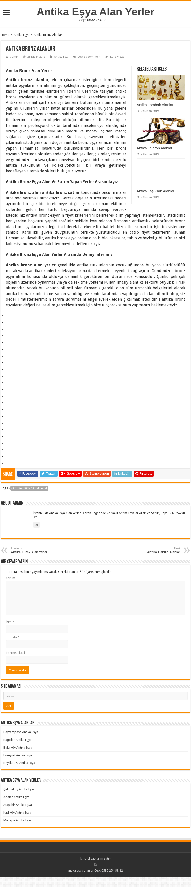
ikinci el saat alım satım (96, 858)
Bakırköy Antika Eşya (17, 747)
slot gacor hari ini (7, 353)
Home (5, 35)
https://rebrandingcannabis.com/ (9, 460)
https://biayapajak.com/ (8, 440)
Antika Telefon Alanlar (154, 148)
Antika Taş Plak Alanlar (155, 191)
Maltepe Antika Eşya (17, 820)
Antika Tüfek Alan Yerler (36, 550)
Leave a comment (89, 56)
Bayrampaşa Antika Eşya (20, 732)
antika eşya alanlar (80, 870)
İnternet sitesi (15, 653)
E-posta (12, 637)
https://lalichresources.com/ (9, 373)
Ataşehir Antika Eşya (17, 805)
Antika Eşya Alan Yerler (95, 12)
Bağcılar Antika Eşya (17, 740)
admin (14, 56)
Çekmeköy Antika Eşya (19, 789)
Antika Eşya (22, 35)
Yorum (10, 578)
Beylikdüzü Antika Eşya (19, 763)
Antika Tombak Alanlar (155, 105)
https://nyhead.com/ (8, 420)
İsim (10, 622)
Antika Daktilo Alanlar (154, 550)
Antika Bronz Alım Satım (30, 488)
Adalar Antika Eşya (16, 797)
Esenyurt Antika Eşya (17, 755)
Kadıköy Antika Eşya (17, 812)
